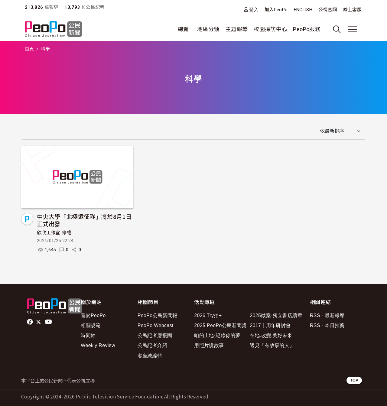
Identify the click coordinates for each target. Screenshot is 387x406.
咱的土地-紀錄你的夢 (217, 335)
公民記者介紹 (152, 345)
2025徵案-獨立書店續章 (276, 315)
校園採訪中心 (270, 29)
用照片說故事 (209, 345)
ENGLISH (303, 9)
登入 (254, 9)
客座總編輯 (150, 355)
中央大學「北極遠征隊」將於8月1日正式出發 (84, 220)
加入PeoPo (276, 9)
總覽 (183, 29)
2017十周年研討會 (270, 325)
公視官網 (327, 9)
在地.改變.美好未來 (271, 335)
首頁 (29, 49)
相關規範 (90, 325)
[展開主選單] (352, 29)
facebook (30, 322)
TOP (354, 380)
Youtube (49, 322)
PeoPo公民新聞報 (157, 315)
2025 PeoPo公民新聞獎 (220, 325)
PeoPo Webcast (156, 325)
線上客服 (352, 9)
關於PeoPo (93, 315)
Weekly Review (98, 345)
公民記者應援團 (155, 335)
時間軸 (88, 335)
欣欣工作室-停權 (54, 232)
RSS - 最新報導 (327, 315)
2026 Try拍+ (208, 315)
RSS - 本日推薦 (327, 325)
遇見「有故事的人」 (272, 345)
